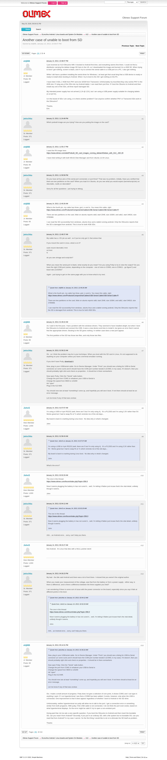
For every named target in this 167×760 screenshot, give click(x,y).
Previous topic (128, 46)
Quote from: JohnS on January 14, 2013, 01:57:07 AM (68, 441)
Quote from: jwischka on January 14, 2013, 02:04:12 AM (69, 597)
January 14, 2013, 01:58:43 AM (57, 436)
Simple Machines (37, 757)
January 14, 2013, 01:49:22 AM (57, 322)
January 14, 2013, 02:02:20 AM (57, 475)
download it (69, 361)
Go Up (24, 732)
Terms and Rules (135, 757)
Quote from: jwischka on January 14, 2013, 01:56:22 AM (69, 650)
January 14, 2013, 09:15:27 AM (57, 545)
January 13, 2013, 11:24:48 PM (57, 118)
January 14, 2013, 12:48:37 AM (57, 234)
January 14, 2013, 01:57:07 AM (57, 408)
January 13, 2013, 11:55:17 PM (57, 147)
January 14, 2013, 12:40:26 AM (57, 204)
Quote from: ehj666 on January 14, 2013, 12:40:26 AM (68, 288)
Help (127, 757)
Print (142, 53)
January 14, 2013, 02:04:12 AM (57, 504)
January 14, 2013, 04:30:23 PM (57, 573)
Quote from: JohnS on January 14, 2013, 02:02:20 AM (68, 508)
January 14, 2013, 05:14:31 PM (57, 645)
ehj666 (26, 61)
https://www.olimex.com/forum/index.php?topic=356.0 (67, 481)
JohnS (26, 408)
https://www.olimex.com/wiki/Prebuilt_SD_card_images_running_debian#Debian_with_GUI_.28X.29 (85, 153)
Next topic (140, 46)
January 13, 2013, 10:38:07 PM (57, 61)
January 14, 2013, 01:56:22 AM (57, 350)
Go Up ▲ (144, 757)
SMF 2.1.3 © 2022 (25, 757)
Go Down (25, 53)
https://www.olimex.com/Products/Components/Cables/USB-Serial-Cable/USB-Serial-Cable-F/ (83, 210)
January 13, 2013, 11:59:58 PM (57, 175)
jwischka (27, 118)
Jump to (127, 743)
